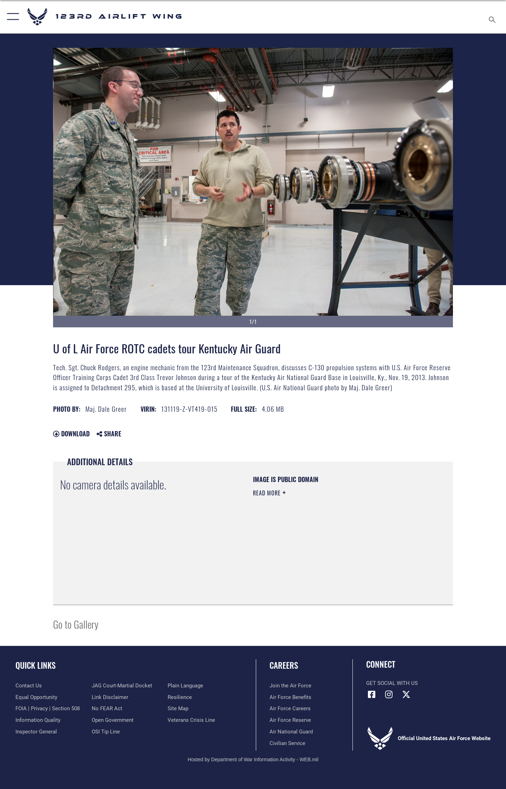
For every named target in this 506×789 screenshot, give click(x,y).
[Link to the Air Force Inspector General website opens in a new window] (36, 732)
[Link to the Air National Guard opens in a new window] (291, 732)
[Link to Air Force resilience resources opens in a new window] (180, 697)
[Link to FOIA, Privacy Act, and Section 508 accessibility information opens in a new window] (47, 708)
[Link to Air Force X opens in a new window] (406, 694)
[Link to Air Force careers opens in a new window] (290, 708)
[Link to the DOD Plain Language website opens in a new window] (185, 685)
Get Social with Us (392, 683)
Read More (268, 493)
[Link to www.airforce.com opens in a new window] (290, 685)
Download (71, 433)
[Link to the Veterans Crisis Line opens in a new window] (191, 720)
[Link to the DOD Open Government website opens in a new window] (113, 720)
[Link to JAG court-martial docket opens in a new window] (122, 685)
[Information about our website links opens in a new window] (110, 697)
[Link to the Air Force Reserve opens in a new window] (290, 720)
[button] (11, 16)
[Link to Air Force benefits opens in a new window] (290, 697)
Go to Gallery (75, 623)
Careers (284, 665)
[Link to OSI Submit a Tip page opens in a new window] (106, 732)
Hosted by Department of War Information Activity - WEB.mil (253, 759)
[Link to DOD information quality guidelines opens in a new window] (37, 720)
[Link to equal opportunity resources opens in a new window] (36, 697)
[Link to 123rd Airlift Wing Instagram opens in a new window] (389, 694)
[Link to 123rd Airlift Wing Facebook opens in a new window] (371, 694)
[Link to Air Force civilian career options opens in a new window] (287, 743)
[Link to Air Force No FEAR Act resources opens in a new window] (107, 708)
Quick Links (35, 665)
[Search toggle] (493, 16)
